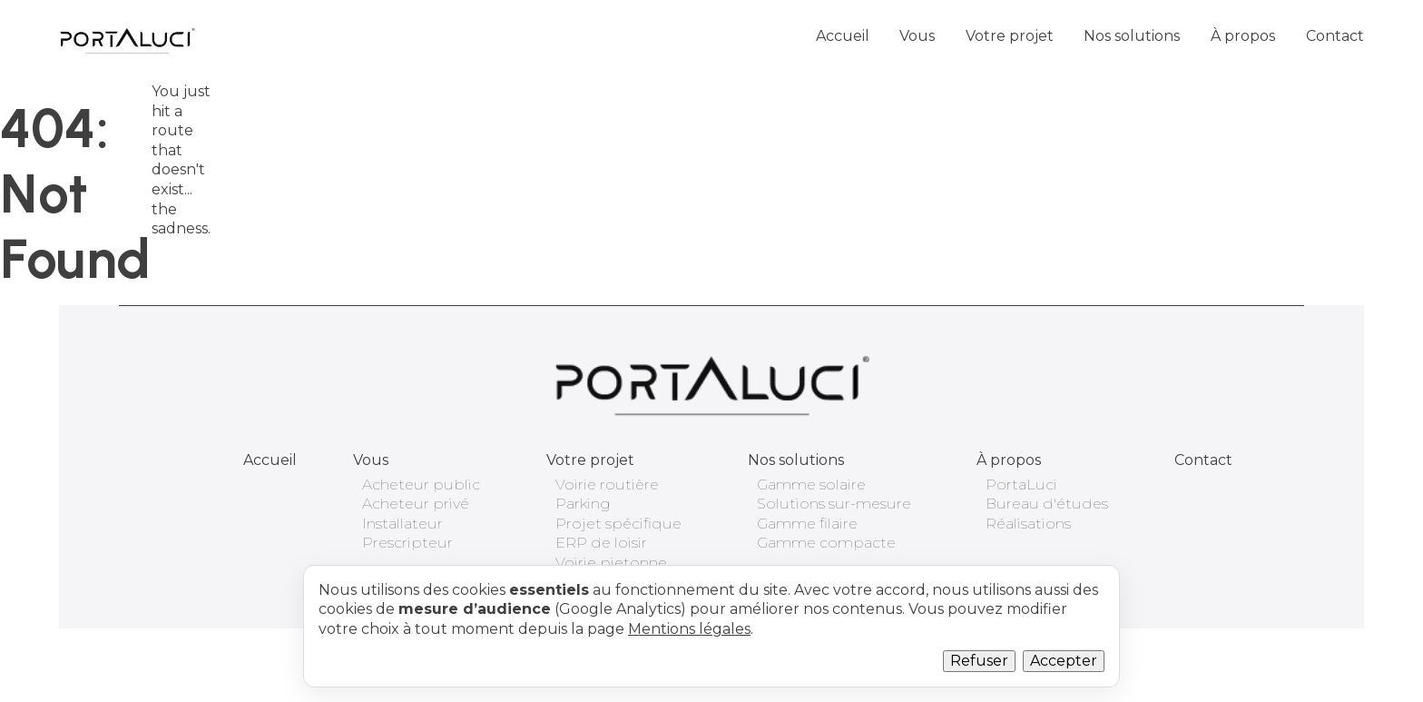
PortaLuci (1021, 484)
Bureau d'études (1047, 503)
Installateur (402, 523)
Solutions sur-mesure (834, 503)
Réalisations (1028, 523)
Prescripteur (407, 542)
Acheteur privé (415, 503)
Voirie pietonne (611, 562)
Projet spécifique (618, 523)
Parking (583, 503)
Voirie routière (607, 484)
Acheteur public (421, 484)
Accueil (842, 35)
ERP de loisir (601, 542)
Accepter (1063, 660)
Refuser (979, 660)
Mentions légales (689, 629)
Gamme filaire (807, 523)
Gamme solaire (811, 484)
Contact (1335, 35)
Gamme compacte (826, 542)
